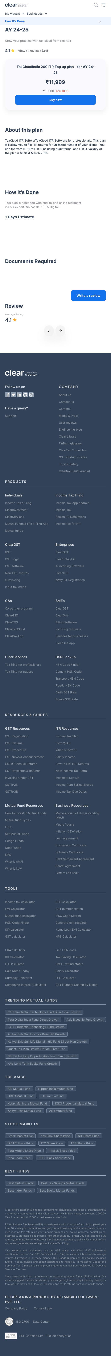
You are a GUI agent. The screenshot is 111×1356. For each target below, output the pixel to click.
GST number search (69, 909)
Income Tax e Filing (18, 503)
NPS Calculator (66, 936)
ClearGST (62, 552)
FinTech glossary (70, 443)
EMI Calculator (15, 909)
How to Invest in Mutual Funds (25, 813)
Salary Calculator (67, 971)
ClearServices (14, 516)
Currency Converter (18, 978)
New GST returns (17, 573)
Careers (64, 408)
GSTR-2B (11, 784)
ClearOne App (65, 643)
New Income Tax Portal (71, 770)
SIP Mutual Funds (17, 834)
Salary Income (65, 757)
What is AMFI (14, 861)
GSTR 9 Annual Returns (21, 764)
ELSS (8, 827)
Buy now (55, 100)
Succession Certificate (71, 845)
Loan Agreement (67, 838)
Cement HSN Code (69, 671)
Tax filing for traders (19, 671)
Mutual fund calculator (20, 915)
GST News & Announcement (24, 757)
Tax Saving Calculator (71, 957)
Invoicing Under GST (19, 777)
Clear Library (68, 436)
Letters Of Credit (67, 873)
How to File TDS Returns (72, 764)
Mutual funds (14, 530)
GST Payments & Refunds (22, 770)
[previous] (49, 330)
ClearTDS (62, 573)
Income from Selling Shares (74, 784)
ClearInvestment (16, 510)
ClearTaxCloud (15, 629)
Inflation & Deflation (69, 831)
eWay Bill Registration (70, 580)
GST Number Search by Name (76, 984)
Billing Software (66, 622)
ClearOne (62, 615)
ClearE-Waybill (65, 559)
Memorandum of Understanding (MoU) (77, 815)
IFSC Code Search (68, 915)
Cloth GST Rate (66, 692)
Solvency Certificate (69, 852)
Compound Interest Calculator (25, 984)
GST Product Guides (73, 457)
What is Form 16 (66, 750)
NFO (8, 854)
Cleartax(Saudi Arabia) (74, 471)
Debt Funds (13, 847)
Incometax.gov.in (67, 777)
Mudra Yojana (65, 824)
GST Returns (13, 743)
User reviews (68, 422)
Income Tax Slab (67, 736)
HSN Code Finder (67, 664)
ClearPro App (14, 636)
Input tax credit (15, 587)
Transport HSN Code (70, 678)
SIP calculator (14, 929)
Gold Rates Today (17, 971)
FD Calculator (14, 964)
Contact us (66, 402)
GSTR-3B (11, 791)
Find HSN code (66, 950)
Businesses (38, 13)
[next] (60, 330)
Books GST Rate (67, 699)
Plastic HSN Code (68, 685)
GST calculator (15, 936)
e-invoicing (12, 580)
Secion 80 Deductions (71, 516)
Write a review (88, 295)
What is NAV (13, 868)
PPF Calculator (66, 902)
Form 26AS (63, 743)
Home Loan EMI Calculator (74, 929)
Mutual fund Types (18, 820)
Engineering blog (70, 429)
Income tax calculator (20, 902)
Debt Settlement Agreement (75, 859)
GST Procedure (15, 750)
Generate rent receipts (71, 922)
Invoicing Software (68, 629)
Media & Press (68, 415)
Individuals (16, 13)
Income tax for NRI (68, 523)
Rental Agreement (68, 866)
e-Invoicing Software (70, 566)
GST (8, 552)
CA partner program (19, 608)
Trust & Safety (68, 464)
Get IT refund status (69, 964)
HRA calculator (15, 950)
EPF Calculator (65, 978)
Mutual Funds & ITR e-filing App (27, 523)
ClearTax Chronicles (72, 450)
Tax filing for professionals (23, 664)
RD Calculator (14, 957)
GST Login (12, 559)
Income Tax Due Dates (71, 791)
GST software (14, 566)
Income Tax (63, 510)
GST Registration (16, 736)
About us (65, 395)
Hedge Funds (14, 841)
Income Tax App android (72, 503)
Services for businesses (72, 636)
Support (10, 416)
